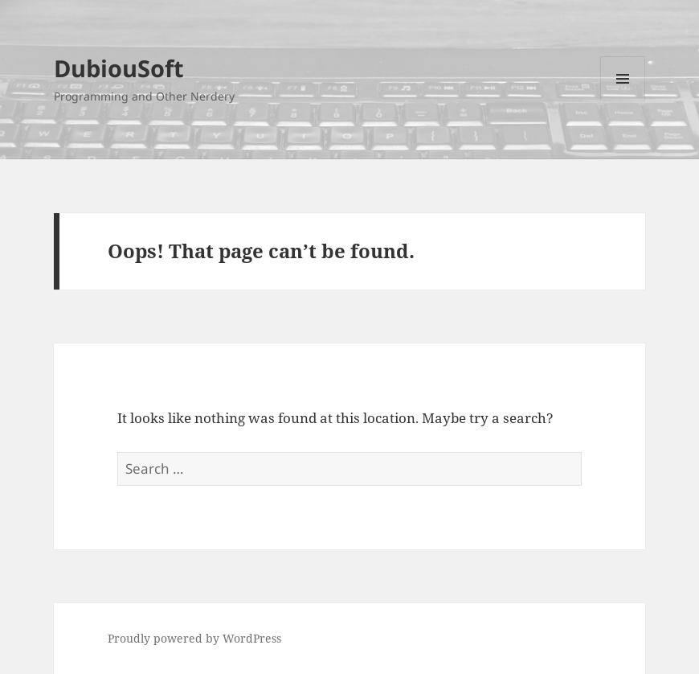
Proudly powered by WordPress (194, 638)
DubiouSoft (119, 68)
